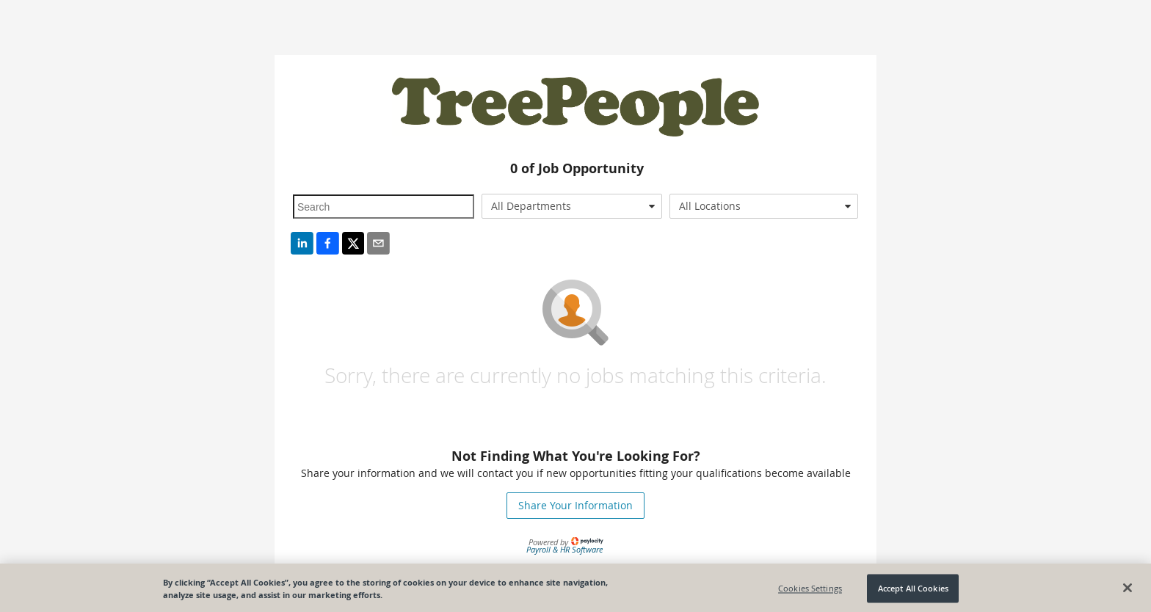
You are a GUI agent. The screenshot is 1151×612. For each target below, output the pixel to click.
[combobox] (572, 206)
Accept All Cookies (913, 591)
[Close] (1127, 591)
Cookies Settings (810, 591)
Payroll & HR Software (564, 549)
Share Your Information (575, 505)
